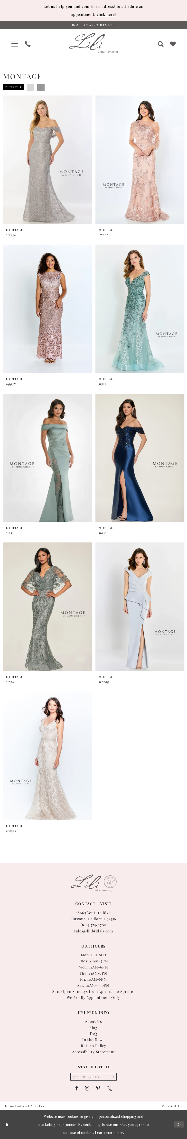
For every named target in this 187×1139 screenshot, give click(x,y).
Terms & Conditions (16, 1105)
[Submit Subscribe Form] (112, 1077)
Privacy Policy (38, 1105)
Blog (93, 1027)
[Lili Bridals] (93, 43)
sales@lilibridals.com (93, 930)
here (119, 1132)
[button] (15, 43)
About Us (93, 1021)
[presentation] (47, 160)
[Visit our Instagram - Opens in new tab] (87, 1089)
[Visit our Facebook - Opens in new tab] (76, 1089)
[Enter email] (93, 1077)
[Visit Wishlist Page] (173, 43)
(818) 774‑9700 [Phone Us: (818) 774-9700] (94, 924)
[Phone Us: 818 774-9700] (28, 43)
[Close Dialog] (7, 1124)
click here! (106, 14)
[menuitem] (15, 43)
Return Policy (93, 1045)
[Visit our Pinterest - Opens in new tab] (98, 1089)
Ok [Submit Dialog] (179, 1124)
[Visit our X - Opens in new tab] (109, 1089)
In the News (93, 1039)
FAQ (93, 1033)
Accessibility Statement (93, 1051)
